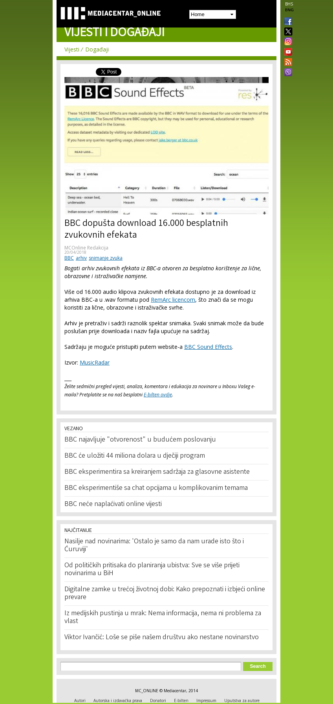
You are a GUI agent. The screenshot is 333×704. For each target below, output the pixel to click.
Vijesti (71, 49)
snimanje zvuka (106, 258)
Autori (80, 700)
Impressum (206, 700)
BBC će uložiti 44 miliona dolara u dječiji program (134, 456)
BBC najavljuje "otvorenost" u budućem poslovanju (140, 440)
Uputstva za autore (242, 700)
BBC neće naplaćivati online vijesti (113, 504)
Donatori (158, 700)
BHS (289, 4)
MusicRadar (95, 362)
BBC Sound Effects (208, 346)
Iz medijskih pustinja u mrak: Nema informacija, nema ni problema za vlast (162, 618)
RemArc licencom (173, 299)
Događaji (97, 49)
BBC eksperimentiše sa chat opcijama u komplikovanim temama (156, 488)
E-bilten (181, 700)
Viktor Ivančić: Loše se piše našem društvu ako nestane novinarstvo (161, 637)
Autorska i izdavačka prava (117, 700)
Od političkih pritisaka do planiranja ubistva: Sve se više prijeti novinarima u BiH (152, 570)
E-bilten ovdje (158, 394)
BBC (69, 258)
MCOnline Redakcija (86, 247)
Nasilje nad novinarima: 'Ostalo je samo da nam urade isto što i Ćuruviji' (154, 546)
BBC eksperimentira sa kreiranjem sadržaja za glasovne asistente (157, 472)
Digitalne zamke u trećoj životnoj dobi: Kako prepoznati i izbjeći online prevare (164, 594)
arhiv (81, 258)
